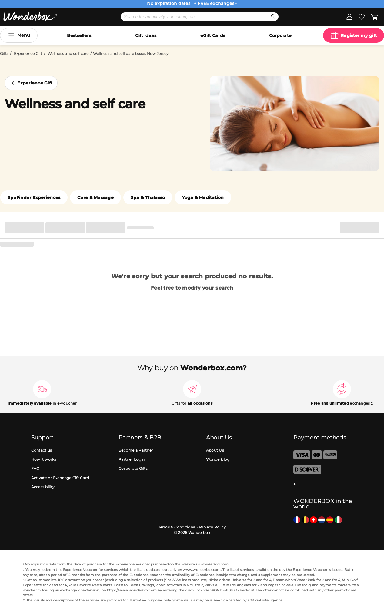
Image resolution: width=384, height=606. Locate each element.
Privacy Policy (212, 527)
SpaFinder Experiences (34, 197)
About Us (215, 450)
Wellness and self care (68, 53)
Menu (23, 35)
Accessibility (43, 487)
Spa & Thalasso (148, 197)
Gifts (4, 53)
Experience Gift (28, 53)
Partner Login (132, 459)
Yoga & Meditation (203, 197)
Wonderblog (218, 459)
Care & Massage (95, 197)
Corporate (280, 35)
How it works (43, 459)
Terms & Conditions (176, 527)
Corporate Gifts (133, 468)
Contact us (41, 450)
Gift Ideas (145, 35)
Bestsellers (79, 35)
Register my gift (359, 35)
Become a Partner (136, 450)
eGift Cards (212, 35)
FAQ (35, 468)
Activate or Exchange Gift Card (60, 477)
